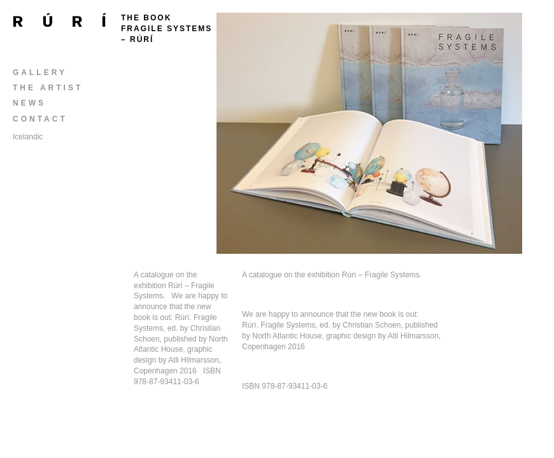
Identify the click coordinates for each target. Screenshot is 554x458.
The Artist (48, 87)
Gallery (40, 72)
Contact (40, 118)
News (29, 103)
